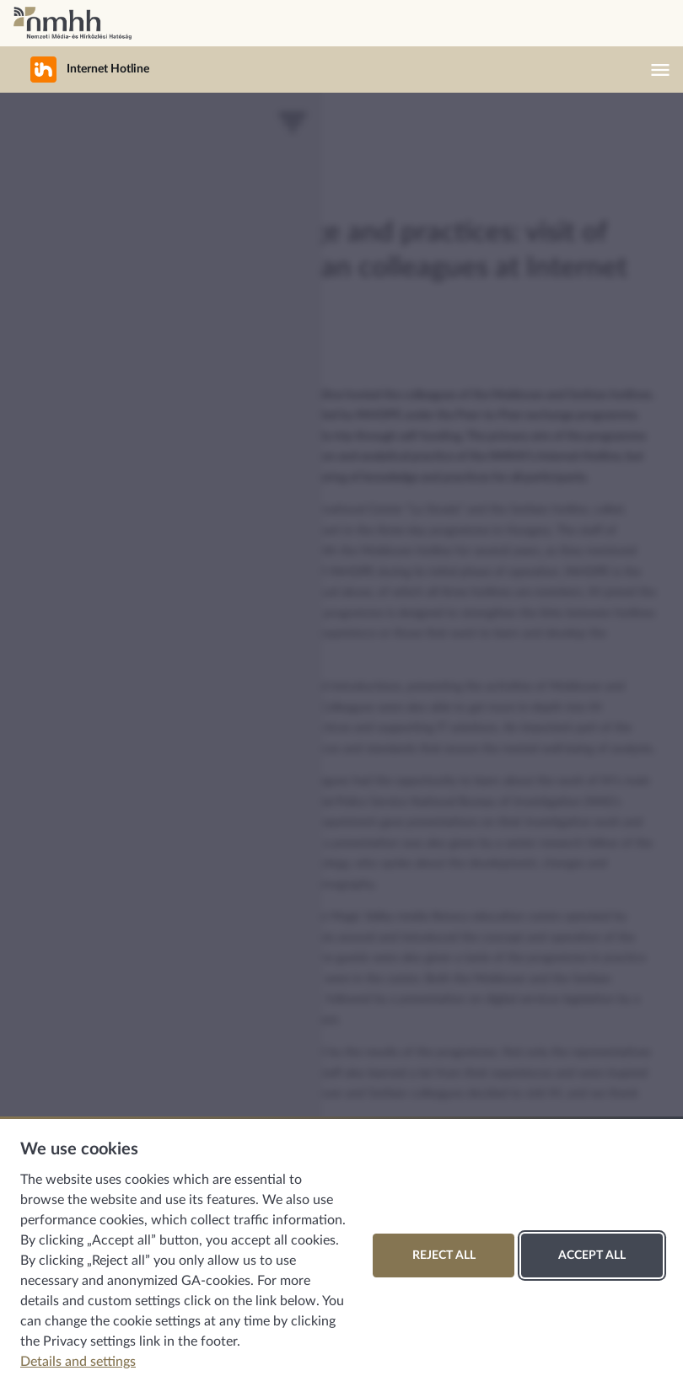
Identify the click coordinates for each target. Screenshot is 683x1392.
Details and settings (78, 1361)
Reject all (444, 1255)
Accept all (592, 1255)
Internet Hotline (80, 69)
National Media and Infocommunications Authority (72, 23)
